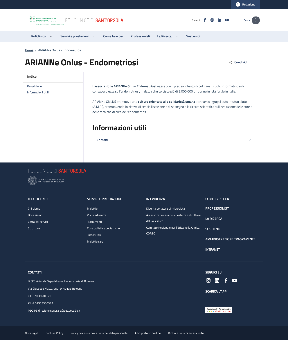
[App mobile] (208, 299)
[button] (245, 4)
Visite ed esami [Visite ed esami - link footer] (96, 215)
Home (29, 50)
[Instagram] (209, 20)
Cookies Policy (54, 333)
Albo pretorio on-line (148, 333)
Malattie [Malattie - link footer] (92, 208)
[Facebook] (201, 20)
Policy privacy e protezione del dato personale (99, 333)
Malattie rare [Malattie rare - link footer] (95, 241)
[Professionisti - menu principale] (140, 36)
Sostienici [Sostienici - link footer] (213, 228)
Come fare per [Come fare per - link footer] (217, 198)
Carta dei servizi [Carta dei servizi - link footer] (38, 221)
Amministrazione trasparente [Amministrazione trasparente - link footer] (230, 239)
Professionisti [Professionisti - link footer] (217, 208)
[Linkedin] (216, 20)
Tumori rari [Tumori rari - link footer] (94, 235)
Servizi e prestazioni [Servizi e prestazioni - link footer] (104, 198)
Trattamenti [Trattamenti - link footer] (94, 221)
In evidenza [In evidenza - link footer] (155, 198)
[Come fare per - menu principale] (113, 36)
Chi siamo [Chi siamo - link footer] (34, 208)
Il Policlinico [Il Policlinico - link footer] (39, 198)
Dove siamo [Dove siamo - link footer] (35, 215)
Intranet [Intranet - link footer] (212, 249)
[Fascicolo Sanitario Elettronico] (218, 309)
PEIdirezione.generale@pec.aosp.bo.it (57, 310)
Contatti (35, 272)
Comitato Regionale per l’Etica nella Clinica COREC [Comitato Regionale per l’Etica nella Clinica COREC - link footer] (172, 230)
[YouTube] (223, 20)
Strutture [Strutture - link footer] (34, 228)
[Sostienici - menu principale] (193, 36)
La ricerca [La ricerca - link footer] (213, 218)
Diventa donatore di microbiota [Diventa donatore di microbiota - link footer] (165, 208)
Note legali (31, 333)
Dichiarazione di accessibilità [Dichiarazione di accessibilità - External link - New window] (186, 333)
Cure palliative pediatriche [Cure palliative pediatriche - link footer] (103, 228)
